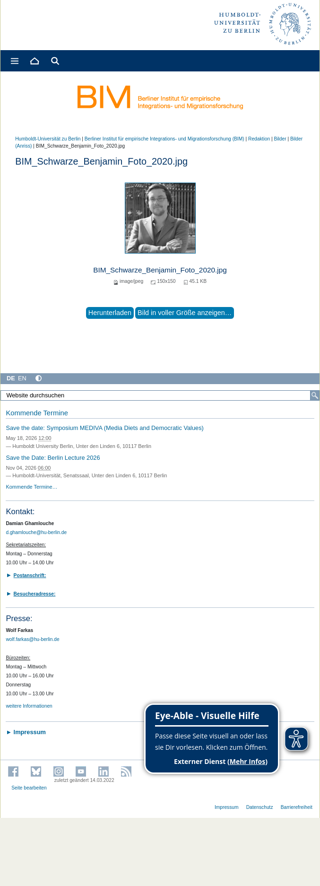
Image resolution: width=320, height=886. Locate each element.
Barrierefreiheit (296, 807)
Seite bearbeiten (29, 787)
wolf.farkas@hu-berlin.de (32, 639)
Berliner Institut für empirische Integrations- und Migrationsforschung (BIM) (164, 138)
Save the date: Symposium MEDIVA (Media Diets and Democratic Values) (104, 427)
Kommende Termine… (31, 487)
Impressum (227, 807)
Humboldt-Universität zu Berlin (47, 138)
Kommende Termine (37, 413)
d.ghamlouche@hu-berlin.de (36, 532)
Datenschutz (259, 807)
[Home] (34, 60)
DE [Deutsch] (11, 378)
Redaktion (259, 138)
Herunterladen (109, 312)
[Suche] (315, 395)
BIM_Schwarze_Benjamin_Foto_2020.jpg (160, 270)
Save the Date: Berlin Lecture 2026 (53, 457)
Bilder (280, 138)
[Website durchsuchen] (160, 395)
